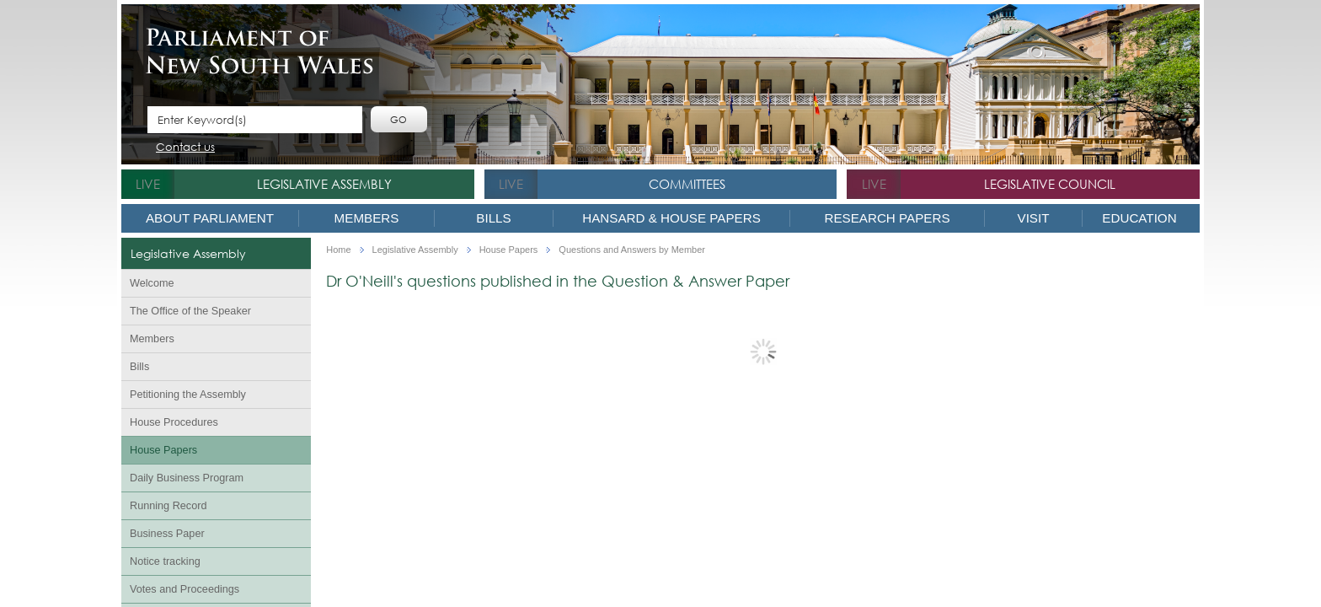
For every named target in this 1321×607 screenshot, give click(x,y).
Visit (1034, 218)
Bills (493, 218)
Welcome (152, 283)
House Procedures (174, 422)
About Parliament (210, 218)
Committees (687, 183)
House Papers (163, 450)
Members (366, 218)
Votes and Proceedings (184, 589)
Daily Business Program (186, 478)
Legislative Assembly (324, 183)
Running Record (168, 506)
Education (1139, 218)
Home (338, 250)
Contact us (185, 147)
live (148, 183)
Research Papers (886, 218)
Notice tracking (165, 561)
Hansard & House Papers (671, 218)
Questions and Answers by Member (632, 250)
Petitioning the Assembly (188, 394)
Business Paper (167, 534)
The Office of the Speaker (190, 311)
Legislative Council (1049, 183)
